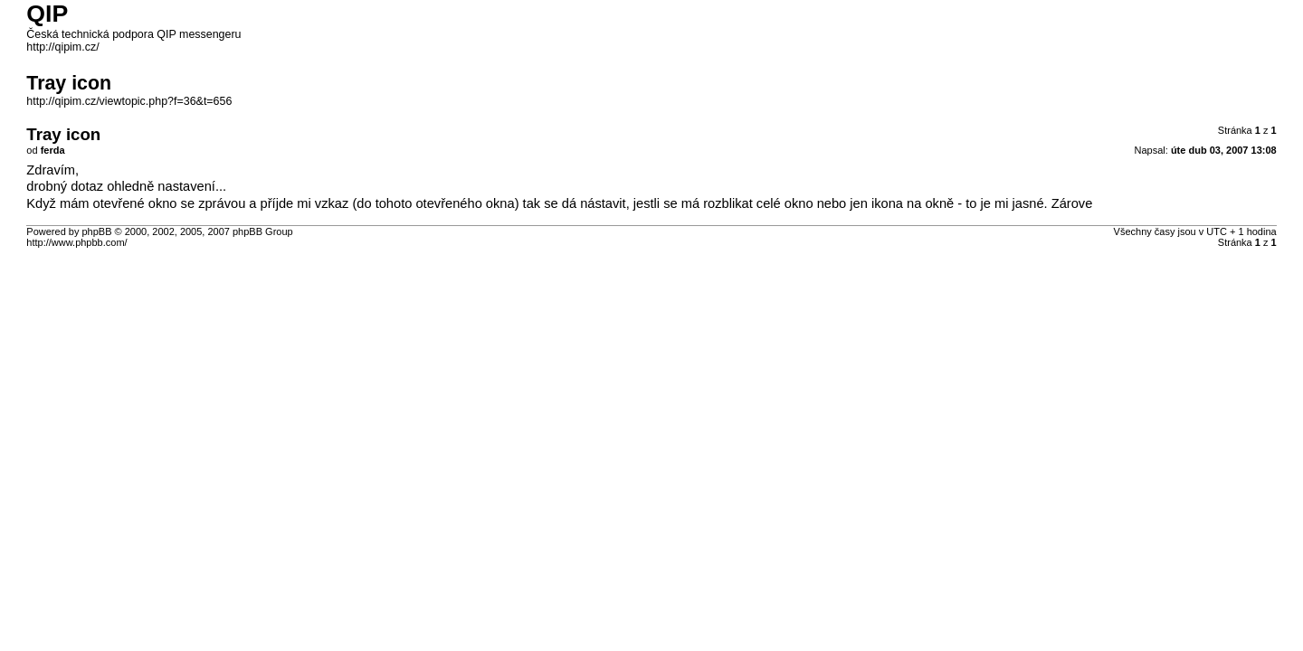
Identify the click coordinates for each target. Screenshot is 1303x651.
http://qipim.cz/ (62, 47)
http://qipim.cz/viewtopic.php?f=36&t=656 (129, 101)
